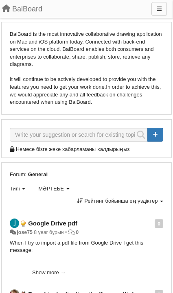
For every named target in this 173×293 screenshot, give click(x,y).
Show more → (49, 272)
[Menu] (159, 9)
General (38, 174)
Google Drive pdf (52, 223)
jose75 (24, 232)
